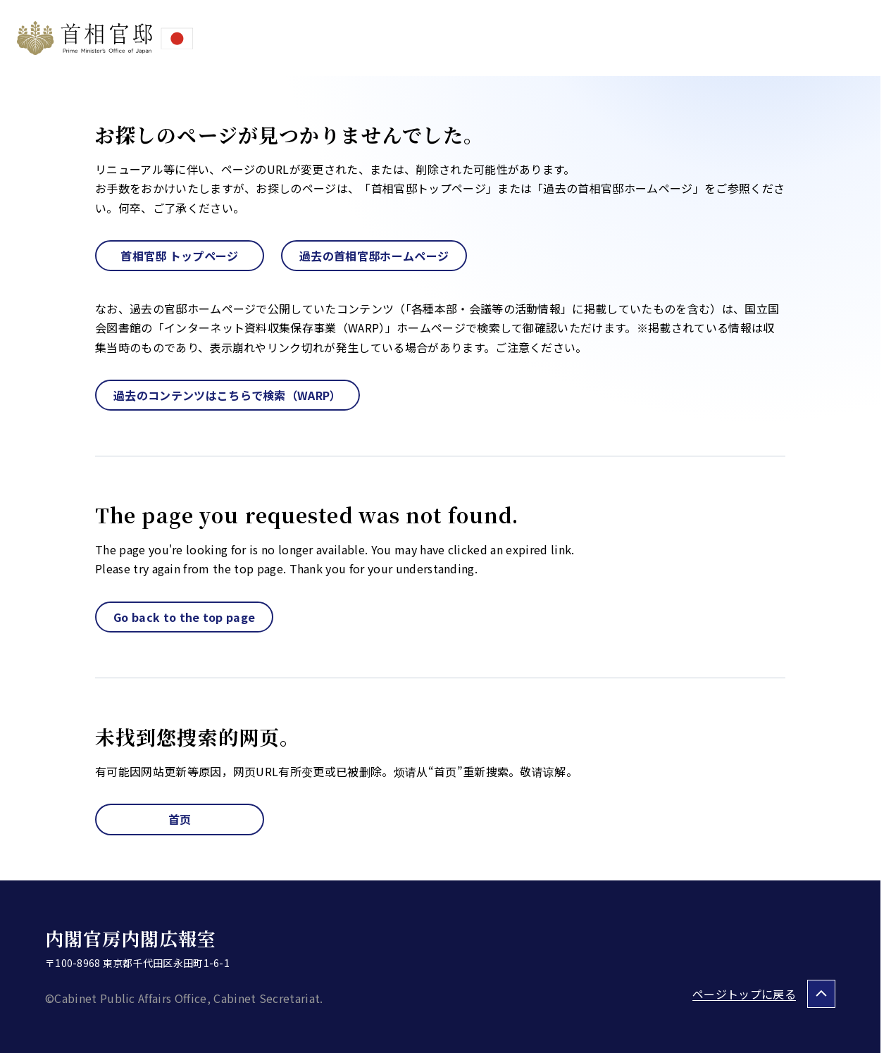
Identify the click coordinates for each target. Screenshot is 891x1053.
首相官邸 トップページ (179, 255)
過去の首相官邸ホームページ (374, 255)
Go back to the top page (184, 617)
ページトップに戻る (744, 993)
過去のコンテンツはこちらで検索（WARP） (227, 395)
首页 (180, 819)
